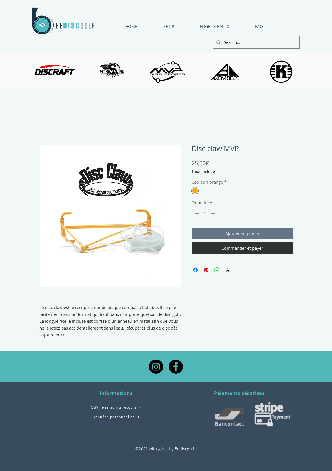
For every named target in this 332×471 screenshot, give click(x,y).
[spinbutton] (205, 213)
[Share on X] (227, 270)
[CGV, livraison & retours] (116, 407)
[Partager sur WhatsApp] (217, 270)
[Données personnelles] (116, 416)
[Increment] (213, 213)
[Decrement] (196, 213)
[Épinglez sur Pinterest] (206, 270)
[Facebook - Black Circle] (176, 367)
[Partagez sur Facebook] (195, 270)
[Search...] (255, 42)
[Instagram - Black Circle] (156, 367)
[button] (205, 26)
